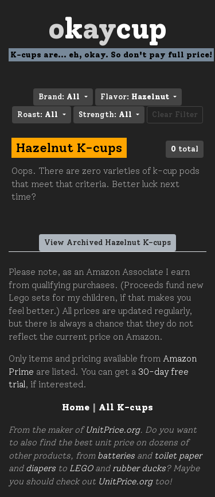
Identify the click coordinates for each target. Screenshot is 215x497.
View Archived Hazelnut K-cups (107, 242)
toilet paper (178, 456)
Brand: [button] (60, 96)
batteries (116, 456)
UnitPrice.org (112, 430)
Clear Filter (175, 114)
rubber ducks (139, 468)
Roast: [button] (38, 114)
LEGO (81, 468)
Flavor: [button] (135, 96)
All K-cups (126, 407)
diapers (41, 468)
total (184, 149)
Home (75, 407)
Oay (107, 28)
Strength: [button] (106, 114)
